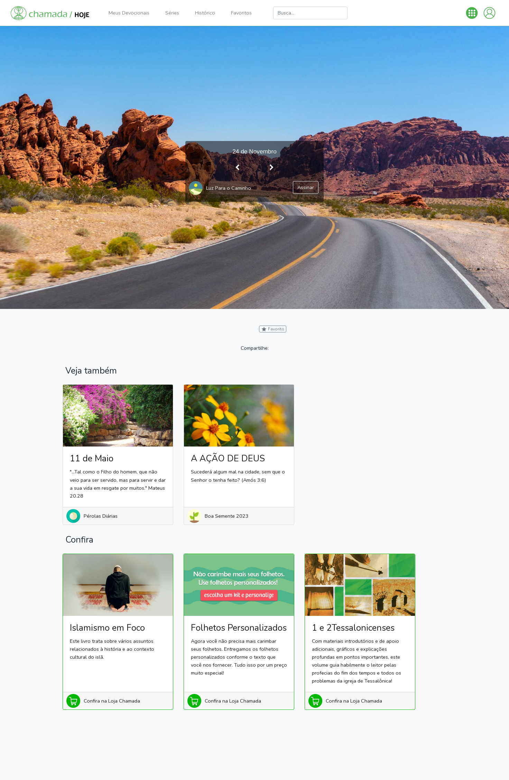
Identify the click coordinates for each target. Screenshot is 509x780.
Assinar (305, 187)
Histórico (205, 12)
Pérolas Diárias (101, 516)
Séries (172, 12)
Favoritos (241, 12)
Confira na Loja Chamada (112, 700)
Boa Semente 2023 (227, 516)
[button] (472, 13)
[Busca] (310, 13)
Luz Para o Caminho (228, 188)
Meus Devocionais (129, 12)
